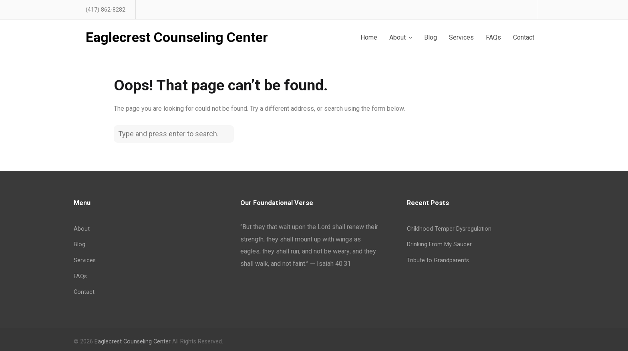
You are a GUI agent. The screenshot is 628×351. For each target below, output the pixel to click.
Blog (79, 244)
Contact (84, 292)
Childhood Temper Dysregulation (449, 228)
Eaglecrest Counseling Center (177, 37)
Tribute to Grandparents (438, 260)
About (82, 228)
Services (85, 260)
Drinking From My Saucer (439, 244)
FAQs (80, 276)
